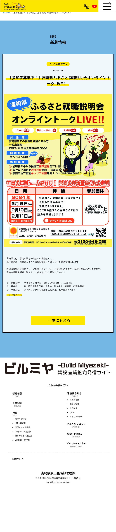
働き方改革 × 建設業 (23, 436)
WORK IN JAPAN (22, 440)
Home (6, 13)
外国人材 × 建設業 (22, 427)
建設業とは (74, 400)
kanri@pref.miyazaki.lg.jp (58, 482)
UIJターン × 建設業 (23, 432)
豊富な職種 (74, 404)
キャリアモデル (76, 417)
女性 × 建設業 (21, 419)
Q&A (72, 412)
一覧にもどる (59, 320)
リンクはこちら (14, 295)
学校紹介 (73, 408)
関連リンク (17, 459)
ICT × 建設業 (20, 423)
